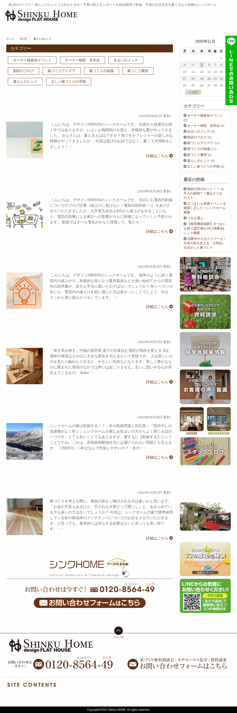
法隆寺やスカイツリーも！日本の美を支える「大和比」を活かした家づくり (205, 243)
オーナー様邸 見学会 (82, 60)
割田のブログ (23, 71)
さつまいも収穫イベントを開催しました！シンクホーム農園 (205, 208)
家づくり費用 (137, 71)
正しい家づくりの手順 (68, 81)
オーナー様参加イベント (32, 60)
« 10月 (193, 92)
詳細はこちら (159, 156)
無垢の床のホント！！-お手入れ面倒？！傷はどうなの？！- (204, 193)
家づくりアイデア (61, 71)
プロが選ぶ (195, 218)
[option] (205, 516)
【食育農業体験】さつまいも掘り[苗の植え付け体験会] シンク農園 (206, 228)
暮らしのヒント (25, 81)
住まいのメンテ (126, 60)
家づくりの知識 (101, 71)
